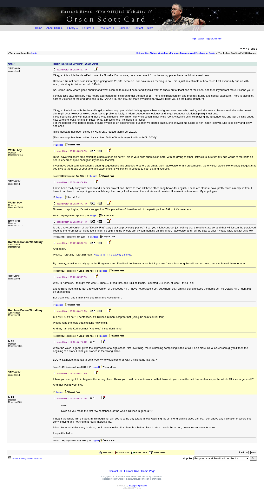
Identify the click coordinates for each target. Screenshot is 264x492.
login (194, 39)
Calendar (124, 28)
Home (38, 28)
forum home (216, 39)
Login (34, 53)
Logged (59, 145)
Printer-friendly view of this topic (24, 459)
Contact (138, 28)
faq (207, 39)
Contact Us (115, 471)
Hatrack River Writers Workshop (152, 53)
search (201, 39)
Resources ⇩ (106, 28)
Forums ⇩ (88, 28)
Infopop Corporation (138, 486)
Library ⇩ (72, 28)
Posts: (58, 176)
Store (150, 28)
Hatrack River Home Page (139, 471)
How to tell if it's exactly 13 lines (112, 254)
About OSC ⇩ (54, 28)
